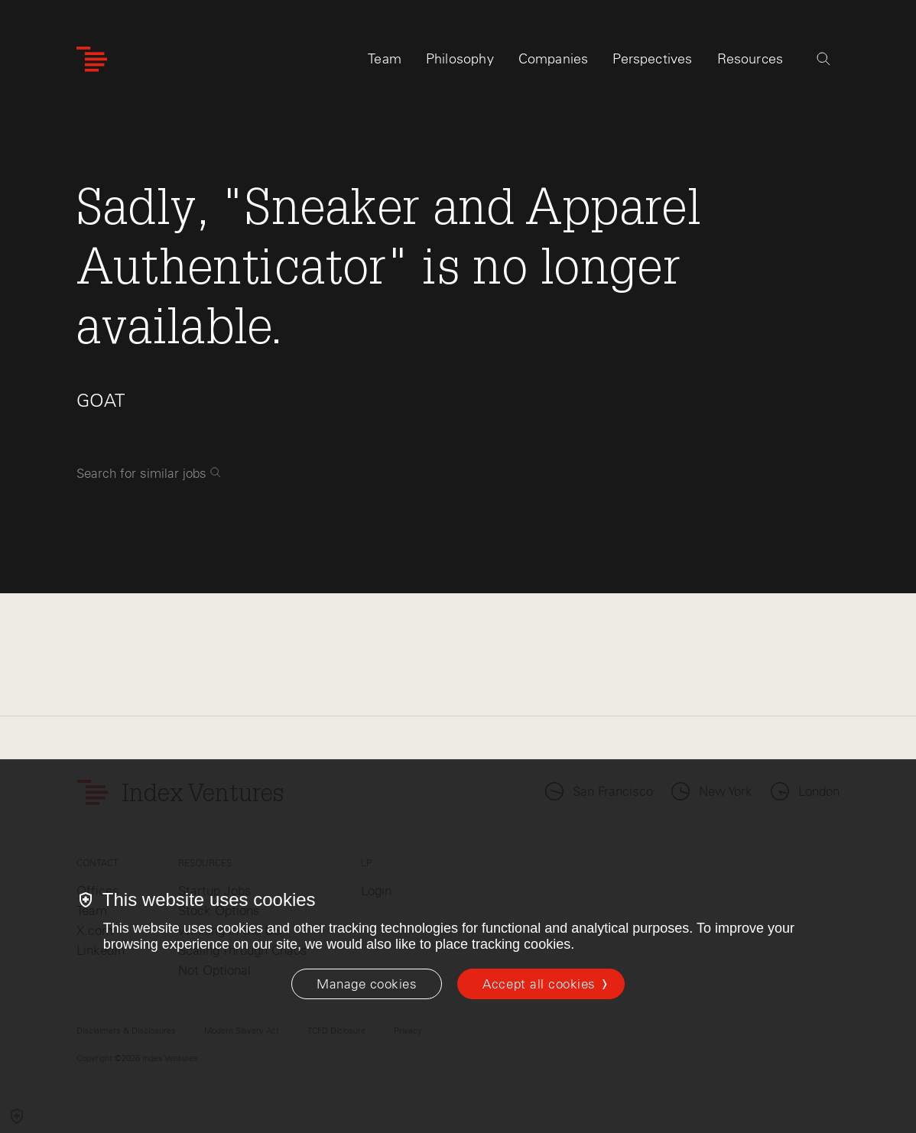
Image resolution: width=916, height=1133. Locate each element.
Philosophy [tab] (460, 58)
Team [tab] (384, 58)
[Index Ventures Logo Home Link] (91, 59)
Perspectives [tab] (652, 58)
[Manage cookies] (366, 984)
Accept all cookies (538, 984)
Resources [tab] (750, 58)
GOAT (100, 400)
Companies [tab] (553, 58)
